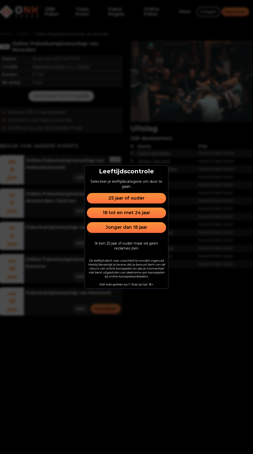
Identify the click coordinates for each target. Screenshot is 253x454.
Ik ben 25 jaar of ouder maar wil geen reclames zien (126, 245)
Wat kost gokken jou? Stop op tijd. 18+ (126, 284)
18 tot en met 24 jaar (126, 212)
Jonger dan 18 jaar (126, 227)
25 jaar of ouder (126, 198)
